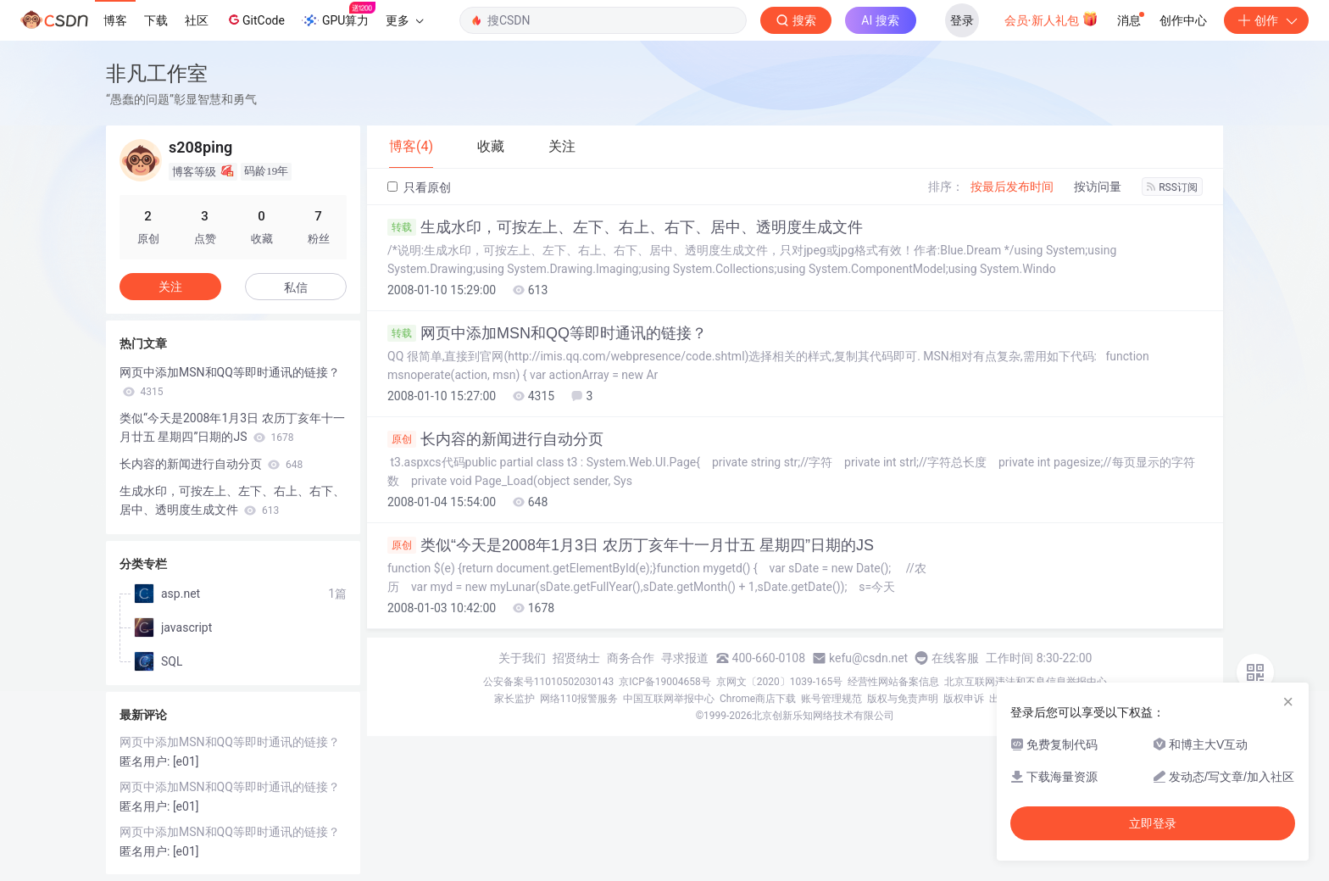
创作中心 (1183, 20)
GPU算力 (338, 15)
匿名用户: (146, 761)
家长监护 (514, 699)
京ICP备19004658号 (665, 682)
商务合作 (630, 658)
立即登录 (1152, 823)
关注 (170, 286)
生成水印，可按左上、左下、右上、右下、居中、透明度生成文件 (625, 227)
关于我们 (522, 658)
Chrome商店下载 (758, 699)
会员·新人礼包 (1051, 18)
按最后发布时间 (1012, 186)
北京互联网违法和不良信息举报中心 (1025, 682)
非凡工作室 (157, 73)
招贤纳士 (576, 658)
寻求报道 (685, 658)
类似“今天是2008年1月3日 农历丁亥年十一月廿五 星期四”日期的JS (630, 545)
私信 (296, 287)
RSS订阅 (1172, 187)
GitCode (255, 19)
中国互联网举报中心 (669, 699)
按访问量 (1097, 186)
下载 (156, 20)
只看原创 (419, 187)
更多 (404, 20)
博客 (115, 20)
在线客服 (955, 658)
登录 (962, 20)
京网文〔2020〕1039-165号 (779, 682)
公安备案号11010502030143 (548, 682)
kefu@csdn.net (868, 658)
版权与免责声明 (902, 699)
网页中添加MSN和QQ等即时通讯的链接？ (547, 333)
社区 (197, 20)
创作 (1266, 20)
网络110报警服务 (579, 699)
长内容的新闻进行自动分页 (495, 439)
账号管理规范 (831, 699)
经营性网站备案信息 (893, 682)
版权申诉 (963, 699)
